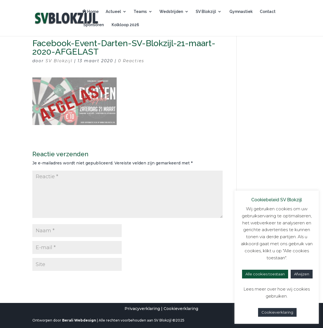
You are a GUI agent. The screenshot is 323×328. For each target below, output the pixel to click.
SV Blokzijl (206, 12)
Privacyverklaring (142, 308)
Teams (140, 12)
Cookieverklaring (181, 308)
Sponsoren (93, 25)
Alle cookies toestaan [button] (265, 274)
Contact (267, 12)
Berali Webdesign (79, 320)
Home (90, 11)
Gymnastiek (241, 12)
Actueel (113, 12)
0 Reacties (131, 60)
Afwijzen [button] (301, 274)
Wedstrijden (171, 12)
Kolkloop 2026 (125, 25)
